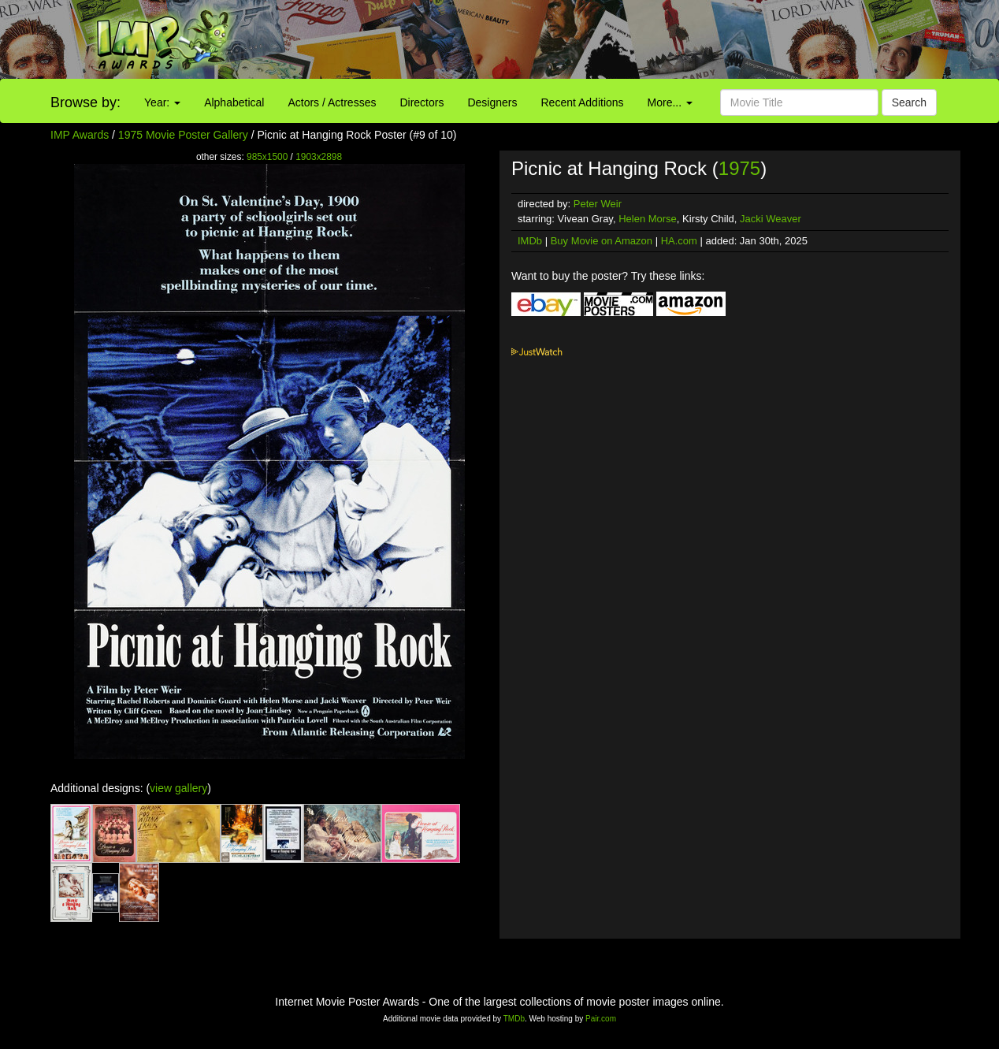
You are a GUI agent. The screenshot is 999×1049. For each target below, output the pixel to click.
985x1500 (267, 156)
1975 (739, 168)
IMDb (530, 241)
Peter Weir (598, 204)
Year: (162, 102)
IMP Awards (79, 134)
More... (670, 102)
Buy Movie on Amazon (601, 241)
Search (909, 102)
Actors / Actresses (332, 102)
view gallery (178, 788)
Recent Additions (582, 102)
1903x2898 (318, 156)
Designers (492, 102)
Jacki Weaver (770, 219)
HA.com (679, 241)
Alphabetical (234, 102)
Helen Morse (647, 219)
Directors (421, 102)
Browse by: (85, 102)
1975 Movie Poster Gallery (183, 134)
